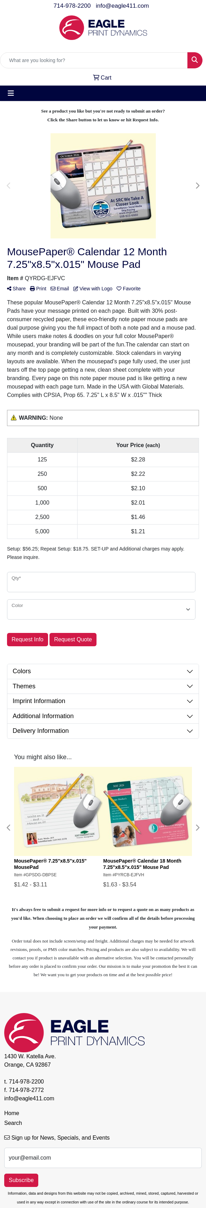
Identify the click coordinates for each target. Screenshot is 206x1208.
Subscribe (21, 1180)
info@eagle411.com (122, 5)
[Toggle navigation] (11, 93)
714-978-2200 (72, 5)
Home (11, 1113)
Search (13, 1123)
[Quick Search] (94, 60)
